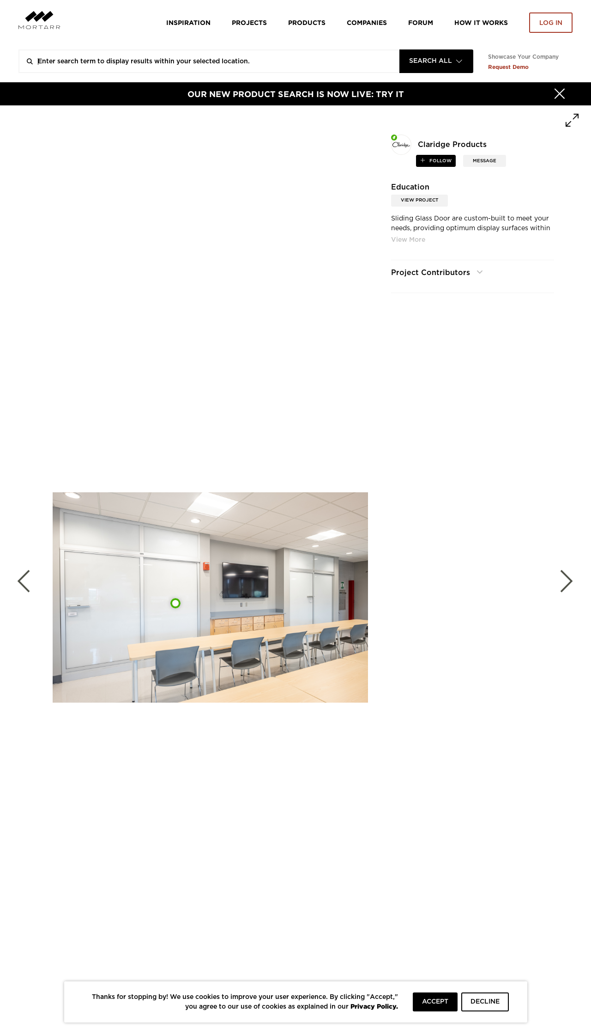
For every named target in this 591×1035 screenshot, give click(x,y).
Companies (367, 22)
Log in (550, 23)
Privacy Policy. (374, 1006)
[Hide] (560, 93)
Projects (249, 22)
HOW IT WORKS (481, 22)
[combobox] (436, 61)
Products (307, 22)
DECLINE (485, 1001)
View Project (419, 200)
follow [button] (440, 161)
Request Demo (508, 67)
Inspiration (188, 22)
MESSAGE (484, 161)
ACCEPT (435, 1001)
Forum (420, 22)
